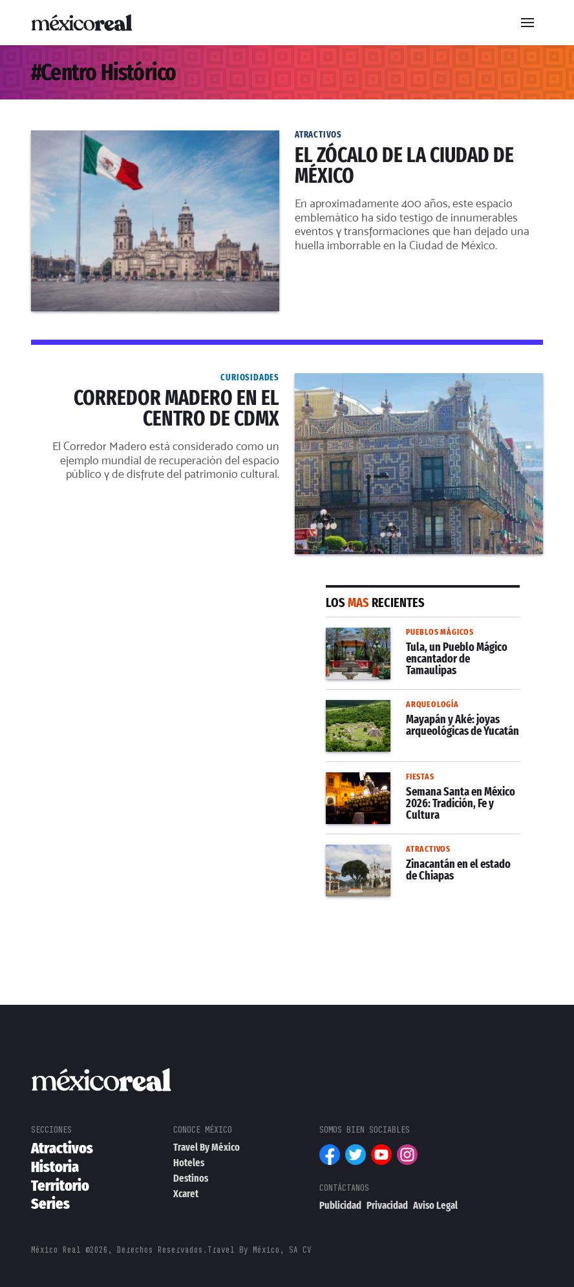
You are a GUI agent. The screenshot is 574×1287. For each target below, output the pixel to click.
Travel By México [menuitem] (206, 1147)
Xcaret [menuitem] (185, 1194)
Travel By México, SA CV (259, 1250)
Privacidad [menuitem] (387, 1205)
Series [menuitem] (50, 1204)
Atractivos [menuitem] (62, 1148)
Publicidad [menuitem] (340, 1205)
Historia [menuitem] (55, 1167)
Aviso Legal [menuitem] (435, 1205)
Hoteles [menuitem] (188, 1163)
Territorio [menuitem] (60, 1186)
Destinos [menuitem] (190, 1178)
